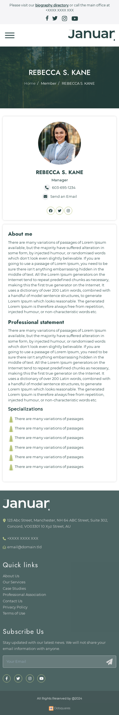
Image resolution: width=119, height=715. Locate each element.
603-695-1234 (60, 187)
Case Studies (14, 590)
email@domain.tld (24, 548)
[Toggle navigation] (9, 35)
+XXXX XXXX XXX (60, 10)
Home (30, 83)
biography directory (52, 5)
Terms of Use (14, 615)
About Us (11, 578)
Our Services (14, 584)
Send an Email (59, 196)
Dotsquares (59, 710)
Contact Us (12, 603)
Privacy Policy (15, 609)
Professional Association (24, 596)
